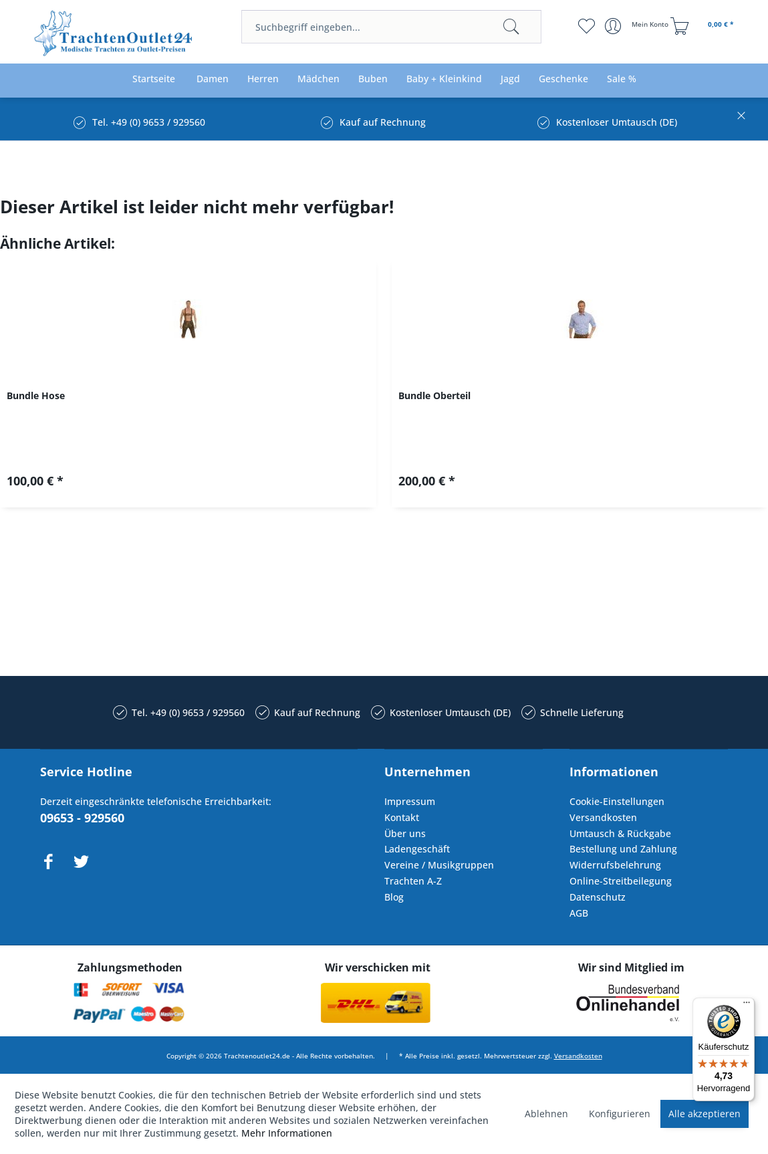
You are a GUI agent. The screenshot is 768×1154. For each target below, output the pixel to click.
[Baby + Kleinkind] (444, 79)
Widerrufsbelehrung (615, 864)
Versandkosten (603, 817)
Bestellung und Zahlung (623, 848)
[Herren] (263, 79)
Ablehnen (546, 1113)
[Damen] (212, 79)
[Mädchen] (318, 79)
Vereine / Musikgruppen (439, 864)
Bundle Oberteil (434, 395)
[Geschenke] (563, 79)
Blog (394, 897)
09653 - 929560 (82, 818)
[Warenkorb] (703, 26)
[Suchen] (511, 26)
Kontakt (401, 817)
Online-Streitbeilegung (620, 881)
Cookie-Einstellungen (616, 801)
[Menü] (747, 1006)
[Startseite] (153, 79)
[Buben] (373, 79)
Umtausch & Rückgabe (620, 833)
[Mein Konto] (638, 26)
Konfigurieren (619, 1113)
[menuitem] (391, 26)
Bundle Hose (36, 395)
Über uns (405, 833)
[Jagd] (510, 79)
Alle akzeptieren (704, 1113)
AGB (578, 913)
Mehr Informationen (286, 1133)
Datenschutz (597, 897)
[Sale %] (622, 79)
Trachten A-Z (413, 881)
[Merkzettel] (586, 26)
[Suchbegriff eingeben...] (391, 26)
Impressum (409, 801)
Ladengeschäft (417, 848)
